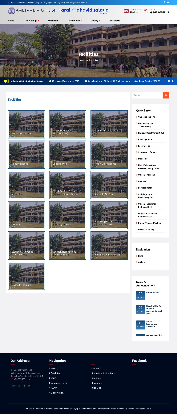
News (140, 256)
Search (53, 368)
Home (11, 20)
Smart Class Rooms (147, 152)
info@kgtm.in (135, 9)
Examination (56, 392)
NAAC (53, 387)
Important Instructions (103, 373)
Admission (53, 20)
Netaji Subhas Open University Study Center (149, 167)
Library (94, 20)
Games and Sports (146, 117)
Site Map (96, 387)
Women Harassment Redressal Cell (147, 215)
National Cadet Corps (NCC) (151, 133)
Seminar (96, 368)
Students (96, 378)
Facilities (93, 60)
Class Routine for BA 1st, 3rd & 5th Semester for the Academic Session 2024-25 (125, 81)
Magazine (142, 159)
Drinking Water (145, 188)
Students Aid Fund (146, 175)
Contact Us (114, 20)
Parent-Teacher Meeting (149, 223)
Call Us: (152, 9)
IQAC (52, 378)
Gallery (141, 262)
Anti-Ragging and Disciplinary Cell (146, 196)
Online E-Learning (146, 230)
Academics (74, 20)
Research (96, 382)
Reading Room (145, 139)
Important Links (58, 382)
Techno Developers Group (139, 408)
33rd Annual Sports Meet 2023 (66, 81)
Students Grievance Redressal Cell (147, 205)
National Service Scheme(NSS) (145, 125)
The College (30, 20)
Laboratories (144, 146)
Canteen (142, 181)
